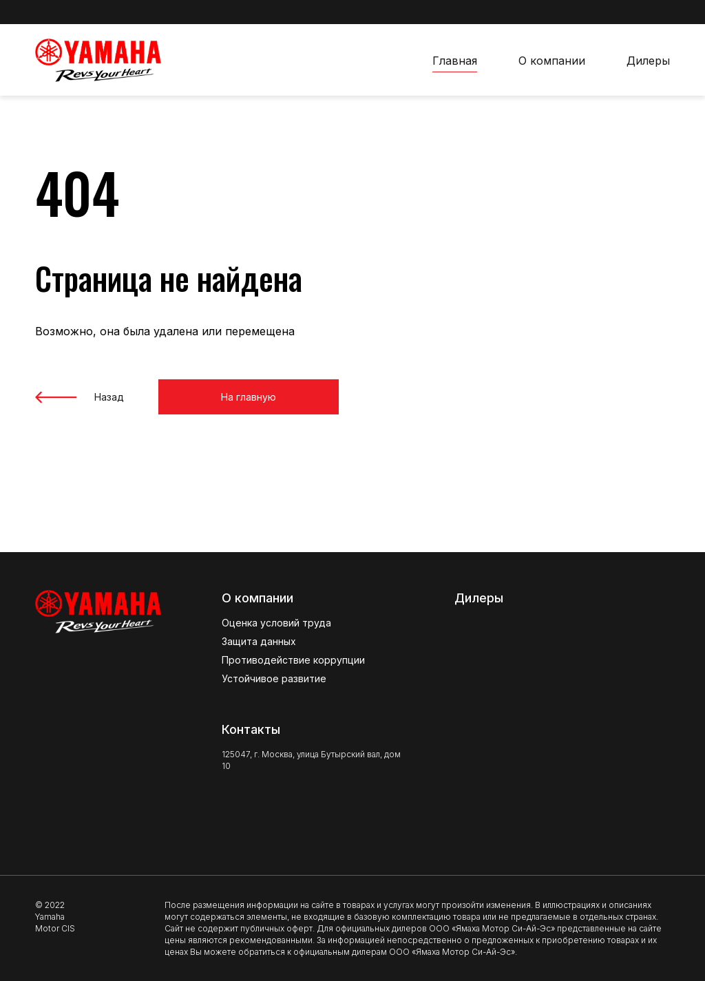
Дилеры (648, 60)
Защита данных (259, 641)
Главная (454, 60)
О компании (551, 60)
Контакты (251, 729)
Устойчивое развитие (274, 678)
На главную (227, 397)
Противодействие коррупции (293, 660)
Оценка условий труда (276, 623)
